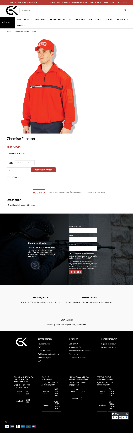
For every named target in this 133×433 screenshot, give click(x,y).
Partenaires (74, 354)
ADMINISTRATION (79, 2)
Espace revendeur (108, 344)
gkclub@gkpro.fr (48, 385)
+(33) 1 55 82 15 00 (77, 382)
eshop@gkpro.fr (103, 385)
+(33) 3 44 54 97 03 (22, 385)
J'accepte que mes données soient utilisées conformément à (83, 256)
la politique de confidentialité (83, 257)
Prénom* (72, 244)
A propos (20, 25)
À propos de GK (75, 347)
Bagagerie (80, 20)
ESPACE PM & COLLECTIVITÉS (102, 2)
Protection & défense (60, 20)
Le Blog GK (73, 344)
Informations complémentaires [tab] (65, 192)
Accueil (9, 31)
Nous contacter (44, 344)
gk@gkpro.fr (74, 385)
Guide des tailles (44, 350)
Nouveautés (123, 20)
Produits (17, 31)
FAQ (39, 347)
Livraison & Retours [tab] (95, 192)
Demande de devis (108, 347)
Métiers (6, 23)
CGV (39, 361)
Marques (109, 20)
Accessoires (95, 20)
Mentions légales (44, 357)
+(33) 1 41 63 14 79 (105, 382)
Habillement (22, 20)
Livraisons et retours (77, 357)
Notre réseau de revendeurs (80, 350)
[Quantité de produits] (19, 169)
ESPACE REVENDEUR (59, 2)
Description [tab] (39, 193)
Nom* (71, 235)
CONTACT (122, 2)
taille (11, 163)
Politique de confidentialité (48, 354)
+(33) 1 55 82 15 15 (50, 382)
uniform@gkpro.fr (21, 387)
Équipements (39, 20)
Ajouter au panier (43, 170)
